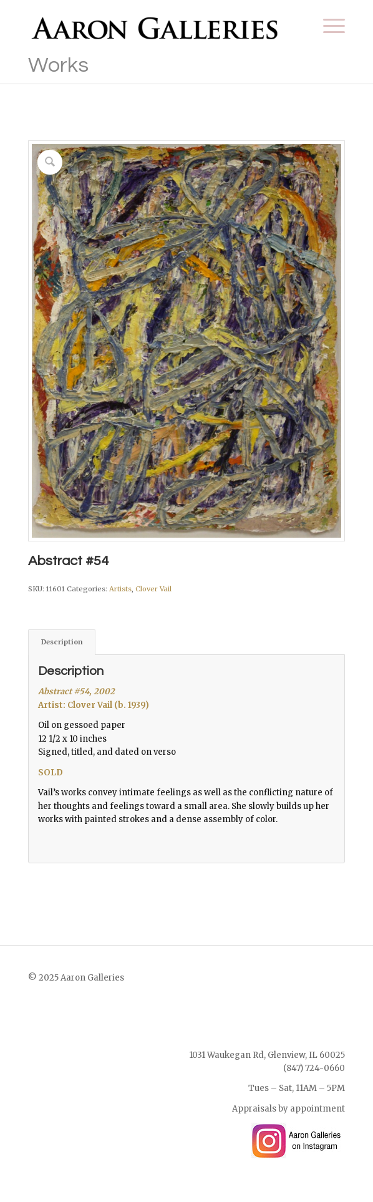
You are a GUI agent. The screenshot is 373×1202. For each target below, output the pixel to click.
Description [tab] (62, 641)
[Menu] (328, 26)
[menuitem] (328, 26)
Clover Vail (153, 588)
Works (58, 65)
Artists (120, 588)
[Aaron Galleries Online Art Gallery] (155, 26)
